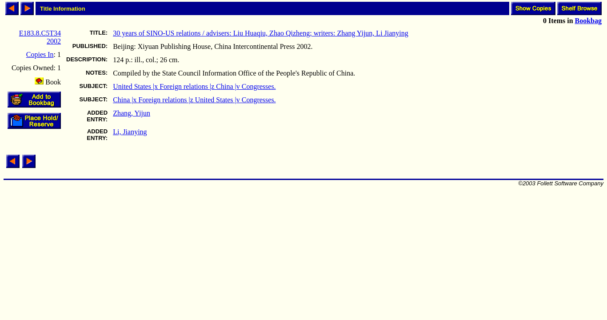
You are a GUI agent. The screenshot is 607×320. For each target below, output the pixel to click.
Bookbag (588, 20)
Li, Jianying (130, 132)
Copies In (40, 54)
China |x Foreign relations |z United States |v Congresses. (194, 100)
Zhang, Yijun (131, 113)
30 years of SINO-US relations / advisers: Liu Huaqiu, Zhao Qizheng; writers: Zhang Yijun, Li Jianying (260, 33)
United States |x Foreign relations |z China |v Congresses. (194, 86)
